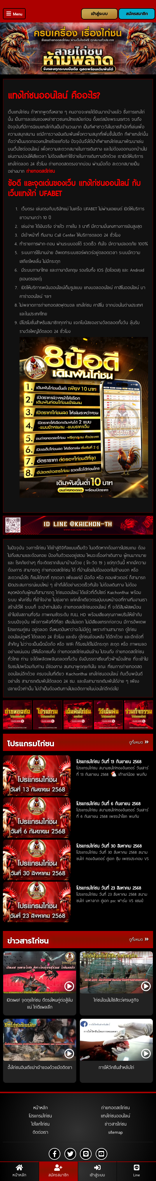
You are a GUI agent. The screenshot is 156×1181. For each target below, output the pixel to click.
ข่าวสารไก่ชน (28, 941)
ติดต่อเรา (40, 1132)
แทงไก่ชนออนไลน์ (115, 1115)
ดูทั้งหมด (139, 742)
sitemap (115, 1132)
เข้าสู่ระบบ (99, 14)
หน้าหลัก (40, 1107)
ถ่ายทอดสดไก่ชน (115, 1107)
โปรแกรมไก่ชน (30, 744)
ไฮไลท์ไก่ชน (40, 1124)
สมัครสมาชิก (137, 14)
